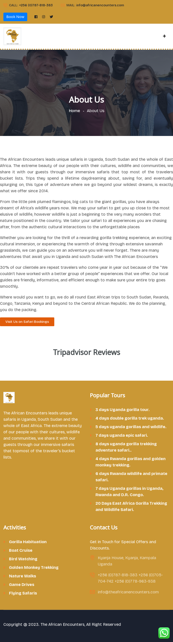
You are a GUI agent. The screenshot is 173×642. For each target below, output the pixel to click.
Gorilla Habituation (28, 541)
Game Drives (21, 584)
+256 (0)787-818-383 (36, 5)
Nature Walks (22, 576)
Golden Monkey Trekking (34, 567)
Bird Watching (23, 558)
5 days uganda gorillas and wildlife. (131, 426)
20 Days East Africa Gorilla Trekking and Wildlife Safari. (131, 506)
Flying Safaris (23, 593)
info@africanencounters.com (100, 5)
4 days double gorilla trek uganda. (130, 418)
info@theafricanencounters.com (128, 592)
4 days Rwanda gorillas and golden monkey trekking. (131, 462)
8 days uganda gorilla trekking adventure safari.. (126, 447)
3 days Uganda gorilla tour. (123, 409)
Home (75, 110)
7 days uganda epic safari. (122, 435)
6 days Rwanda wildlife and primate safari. (131, 476)
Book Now (15, 17)
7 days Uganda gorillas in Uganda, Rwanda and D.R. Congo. (129, 491)
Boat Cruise (20, 550)
